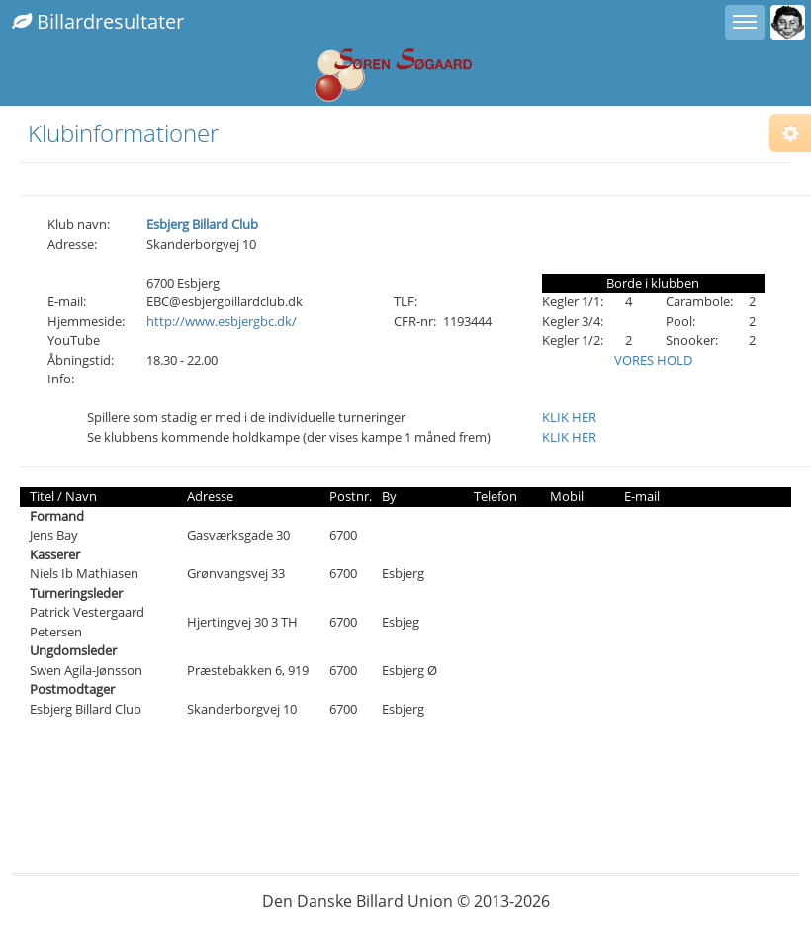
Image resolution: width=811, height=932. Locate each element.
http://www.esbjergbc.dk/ (221, 321)
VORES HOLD (653, 360)
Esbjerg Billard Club (202, 224)
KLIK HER (569, 417)
